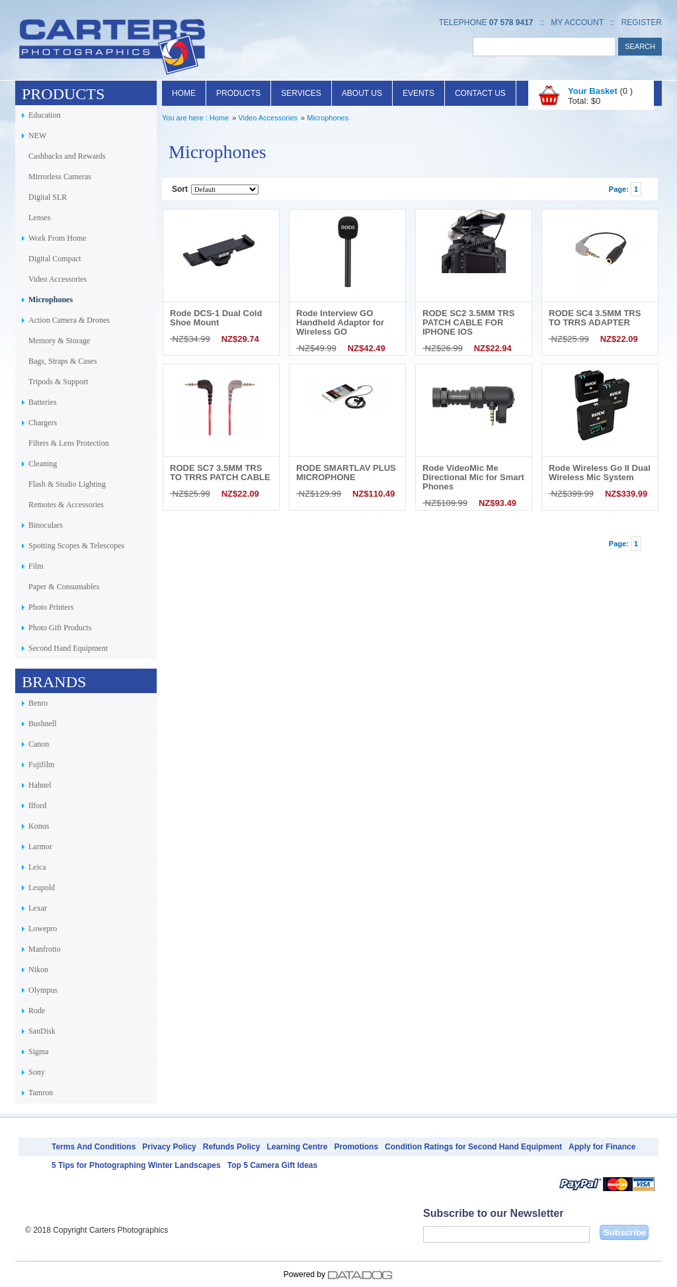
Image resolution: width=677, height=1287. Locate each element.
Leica (37, 867)
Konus (38, 826)
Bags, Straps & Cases (62, 361)
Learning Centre (296, 1146)
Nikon (38, 969)
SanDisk (42, 1031)
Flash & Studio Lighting (67, 484)
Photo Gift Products (59, 627)
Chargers (42, 422)
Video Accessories (57, 279)
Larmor (40, 846)
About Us (362, 93)
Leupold (41, 887)
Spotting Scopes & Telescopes (76, 545)
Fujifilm (41, 764)
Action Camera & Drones (69, 320)
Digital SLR (47, 197)
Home (184, 93)
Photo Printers (50, 607)
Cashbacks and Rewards (67, 156)
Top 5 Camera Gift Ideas (272, 1165)
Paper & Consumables (63, 586)
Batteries (42, 402)
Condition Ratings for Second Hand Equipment (473, 1146)
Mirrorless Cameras (59, 176)
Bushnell (42, 723)
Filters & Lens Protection (68, 443)
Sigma (38, 1051)
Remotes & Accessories (66, 504)
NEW (37, 135)
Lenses (39, 217)
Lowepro (42, 928)
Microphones (50, 299)
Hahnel (40, 785)
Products (238, 93)
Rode (36, 1010)
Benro (38, 703)
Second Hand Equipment (68, 648)
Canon (38, 744)
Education (44, 115)
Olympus (43, 990)
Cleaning (42, 463)
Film (36, 566)
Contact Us (480, 93)
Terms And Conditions (94, 1146)
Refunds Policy (231, 1146)
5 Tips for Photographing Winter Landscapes (136, 1165)
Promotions (356, 1146)
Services (301, 93)
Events (418, 93)
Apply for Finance (602, 1146)
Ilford (37, 805)
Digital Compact (54, 258)
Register (641, 22)
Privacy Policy (169, 1146)
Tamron (40, 1092)
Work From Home (57, 238)
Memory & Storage (59, 340)
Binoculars (45, 525)
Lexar (37, 908)
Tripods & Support (58, 381)
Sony (36, 1072)
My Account (577, 22)
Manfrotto (44, 949)
